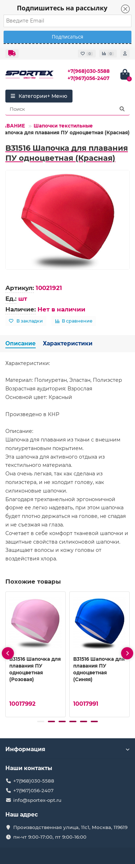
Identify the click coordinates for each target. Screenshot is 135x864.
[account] (125, 54)
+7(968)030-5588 (89, 71)
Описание (20, 343)
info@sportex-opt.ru (37, 800)
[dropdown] (12, 53)
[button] (40, 721)
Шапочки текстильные (63, 126)
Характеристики (67, 343)
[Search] (67, 109)
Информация (67, 749)
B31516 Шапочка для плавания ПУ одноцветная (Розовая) (35, 669)
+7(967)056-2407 (88, 78)
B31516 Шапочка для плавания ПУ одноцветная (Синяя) (99, 669)
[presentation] (8, 653)
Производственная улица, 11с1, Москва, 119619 (70, 827)
